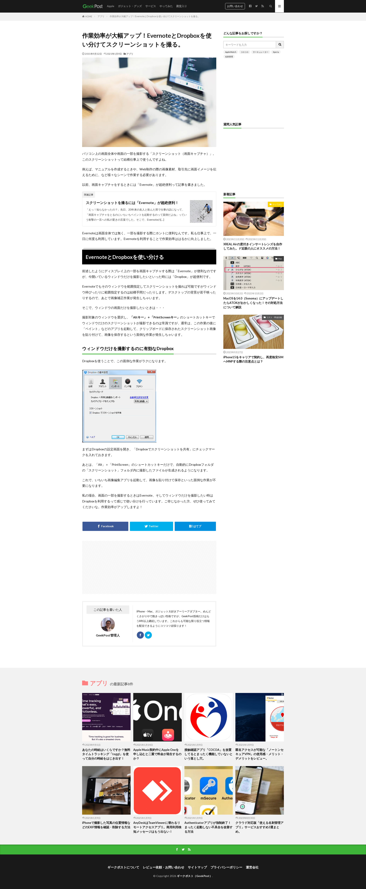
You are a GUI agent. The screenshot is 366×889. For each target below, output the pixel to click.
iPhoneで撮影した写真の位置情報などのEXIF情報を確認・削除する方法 (106, 825)
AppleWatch (230, 52)
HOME (88, 16)
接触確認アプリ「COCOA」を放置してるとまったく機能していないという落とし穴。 (208, 754)
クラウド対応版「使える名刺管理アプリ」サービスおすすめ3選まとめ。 (259, 827)
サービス (150, 6)
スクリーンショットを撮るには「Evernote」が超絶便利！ (132, 202)
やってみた (166, 6)
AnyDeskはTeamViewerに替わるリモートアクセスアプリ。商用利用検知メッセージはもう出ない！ (157, 827)
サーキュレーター (260, 52)
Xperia (276, 52)
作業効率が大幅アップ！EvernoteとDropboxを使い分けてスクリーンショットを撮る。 (155, 16)
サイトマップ (197, 867)
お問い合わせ (235, 6)
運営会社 (252, 867)
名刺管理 (229, 56)
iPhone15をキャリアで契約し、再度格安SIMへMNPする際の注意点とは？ (253, 359)
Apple (110, 6)
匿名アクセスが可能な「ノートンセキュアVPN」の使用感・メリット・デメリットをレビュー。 (259, 754)
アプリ (101, 16)
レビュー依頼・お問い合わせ (163, 867)
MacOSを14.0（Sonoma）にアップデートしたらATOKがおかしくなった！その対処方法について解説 (253, 303)
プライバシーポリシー (226, 867)
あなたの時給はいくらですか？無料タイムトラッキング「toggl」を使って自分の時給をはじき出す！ (106, 754)
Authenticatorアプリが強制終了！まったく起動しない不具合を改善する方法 (208, 827)
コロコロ (244, 52)
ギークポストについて (123, 867)
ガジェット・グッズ (130, 6)
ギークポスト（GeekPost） (194, 875)
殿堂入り (181, 6)
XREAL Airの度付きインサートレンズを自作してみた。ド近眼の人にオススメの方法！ (252, 246)
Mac (280, 258)
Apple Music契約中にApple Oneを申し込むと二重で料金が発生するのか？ (157, 754)
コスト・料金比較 (274, 317)
